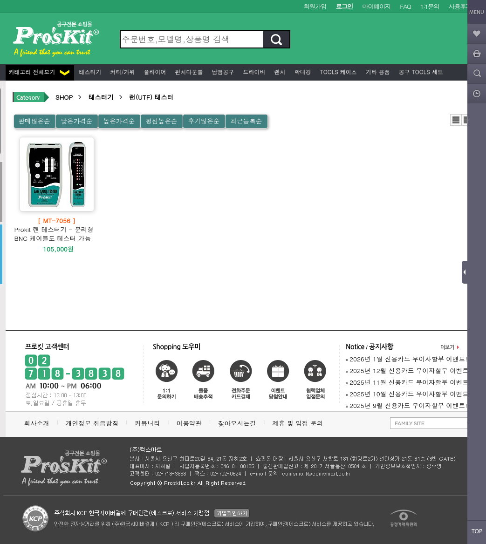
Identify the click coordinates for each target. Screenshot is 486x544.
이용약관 (189, 423)
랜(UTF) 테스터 (151, 97)
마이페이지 (376, 6)
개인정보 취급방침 (92, 423)
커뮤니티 (147, 423)
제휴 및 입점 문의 (299, 423)
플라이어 (154, 71)
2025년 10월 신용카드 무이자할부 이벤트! (408, 393)
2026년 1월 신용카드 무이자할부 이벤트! (406, 358)
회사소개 (36, 423)
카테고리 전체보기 (39, 71)
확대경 (302, 71)
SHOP (64, 97)
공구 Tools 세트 (420, 71)
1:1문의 (429, 6)
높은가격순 (119, 120)
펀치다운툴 (188, 71)
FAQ (405, 6)
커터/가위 (122, 71)
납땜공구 (222, 71)
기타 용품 (377, 71)
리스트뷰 (456, 120)
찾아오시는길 (237, 423)
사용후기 (460, 6)
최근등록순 (246, 120)
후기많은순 (203, 120)
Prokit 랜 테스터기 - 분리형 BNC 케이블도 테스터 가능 (56, 229)
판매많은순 (34, 120)
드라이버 (253, 71)
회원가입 (315, 6)
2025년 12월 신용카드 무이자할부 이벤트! (408, 370)
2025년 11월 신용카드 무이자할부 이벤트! (408, 382)
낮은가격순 (76, 120)
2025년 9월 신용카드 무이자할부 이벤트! (406, 405)
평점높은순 (161, 120)
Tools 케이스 (337, 71)
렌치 (279, 71)
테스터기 (89, 71)
